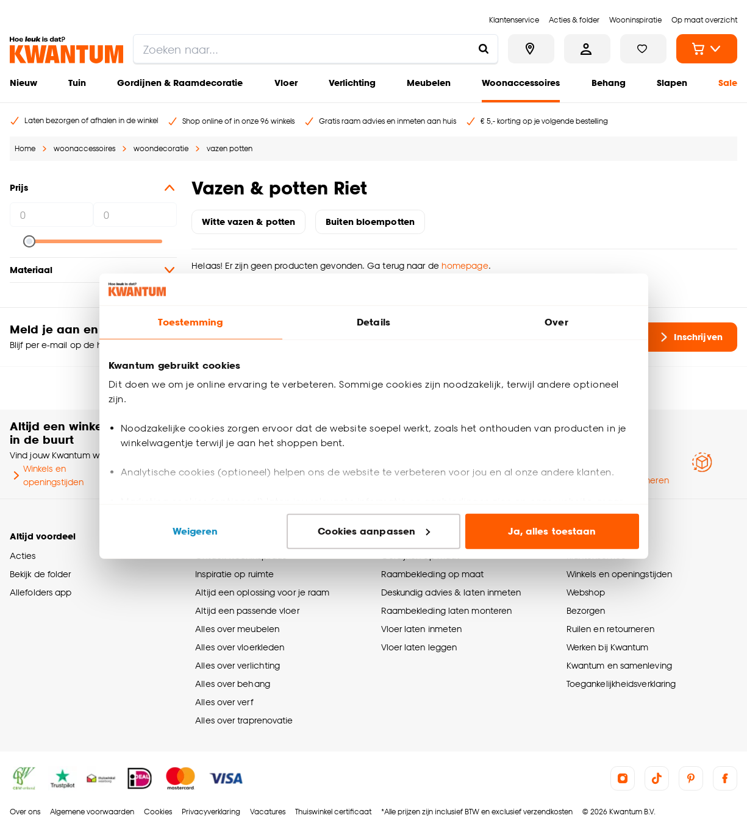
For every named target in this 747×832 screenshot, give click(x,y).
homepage (464, 265)
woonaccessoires (84, 148)
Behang (609, 82)
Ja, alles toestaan (552, 531)
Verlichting (352, 82)
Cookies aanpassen (374, 531)
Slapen (672, 82)
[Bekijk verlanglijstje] (643, 48)
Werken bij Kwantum (608, 647)
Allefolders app (40, 592)
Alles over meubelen (237, 629)
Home (25, 148)
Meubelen (429, 82)
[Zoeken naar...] (483, 48)
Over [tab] (556, 322)
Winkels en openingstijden (47, 475)
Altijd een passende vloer (247, 610)
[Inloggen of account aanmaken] (587, 48)
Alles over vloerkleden (239, 647)
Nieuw (23, 82)
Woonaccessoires (521, 82)
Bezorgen (586, 610)
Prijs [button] (93, 187)
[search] (315, 48)
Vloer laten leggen (419, 647)
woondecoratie (161, 148)
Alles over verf (223, 702)
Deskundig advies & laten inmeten (451, 592)
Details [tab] (373, 322)
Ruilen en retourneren (610, 629)
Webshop (586, 592)
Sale (727, 82)
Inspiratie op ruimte (234, 574)
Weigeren (195, 531)
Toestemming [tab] (190, 322)
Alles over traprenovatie (244, 720)
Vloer (286, 82)
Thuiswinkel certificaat (333, 811)
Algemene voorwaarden (92, 811)
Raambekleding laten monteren (446, 610)
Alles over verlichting (237, 665)
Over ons (25, 811)
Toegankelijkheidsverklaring (621, 683)
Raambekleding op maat (432, 574)
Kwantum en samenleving (619, 665)
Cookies (158, 811)
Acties (23, 555)
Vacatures (267, 811)
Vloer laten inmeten (421, 629)
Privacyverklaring (211, 811)
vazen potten (229, 148)
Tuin (77, 82)
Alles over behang (232, 683)
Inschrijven (690, 337)
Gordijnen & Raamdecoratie (180, 82)
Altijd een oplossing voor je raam (262, 592)
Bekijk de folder (40, 574)
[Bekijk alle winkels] (531, 48)
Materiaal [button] (93, 270)
